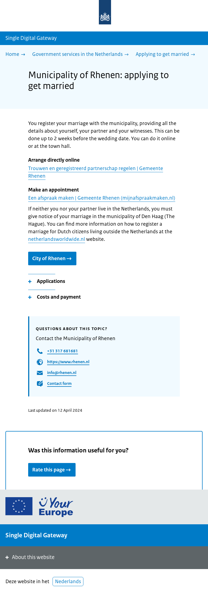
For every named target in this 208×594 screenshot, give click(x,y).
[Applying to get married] (167, 54)
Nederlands (68, 581)
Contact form (59, 383)
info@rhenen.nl (61, 372)
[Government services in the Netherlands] (81, 54)
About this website (29, 557)
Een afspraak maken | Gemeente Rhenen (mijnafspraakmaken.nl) (101, 198)
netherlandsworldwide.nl (56, 239)
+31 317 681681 (62, 350)
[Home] (16, 54)
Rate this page (52, 470)
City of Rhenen (52, 258)
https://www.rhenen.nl (68, 361)
